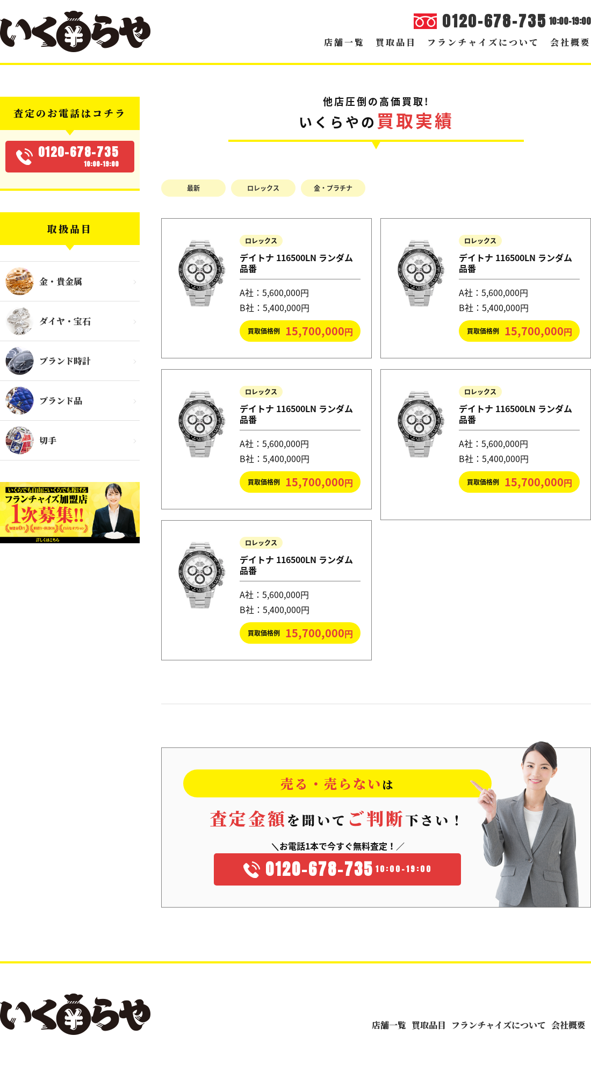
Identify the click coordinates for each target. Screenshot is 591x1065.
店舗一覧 (344, 42)
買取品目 (396, 42)
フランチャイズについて (483, 42)
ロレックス (263, 188)
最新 (193, 188)
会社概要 (570, 42)
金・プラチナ (333, 188)
